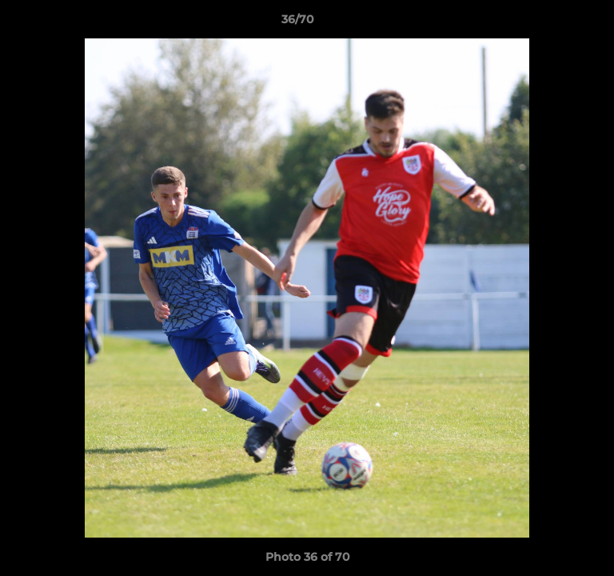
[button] (556, 23)
